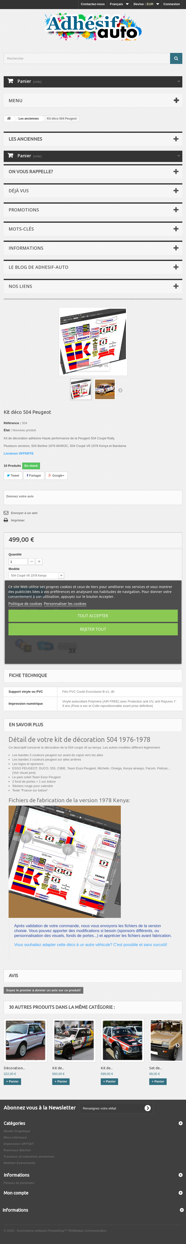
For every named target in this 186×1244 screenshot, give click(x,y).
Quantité (15, 554)
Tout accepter (93, 615)
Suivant (120, 390)
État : (8, 430)
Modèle (14, 569)
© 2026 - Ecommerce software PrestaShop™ (36, 1230)
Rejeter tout (93, 629)
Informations (26, 248)
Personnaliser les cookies (65, 603)
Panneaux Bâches (17, 1150)
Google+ (56, 475)
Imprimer (18, 520)
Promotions (24, 210)
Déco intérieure (15, 1137)
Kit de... (58, 1068)
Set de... (155, 1068)
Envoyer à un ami (24, 513)
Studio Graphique (17, 1131)
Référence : (12, 423)
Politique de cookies (25, 603)
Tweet (13, 475)
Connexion (171, 4)
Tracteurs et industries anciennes (29, 1156)
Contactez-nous (93, 4)
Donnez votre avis (20, 496)
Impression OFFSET (19, 1144)
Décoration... (14, 1068)
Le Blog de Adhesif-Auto (38, 267)
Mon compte (16, 1192)
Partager (33, 475)
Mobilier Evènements (20, 1163)
